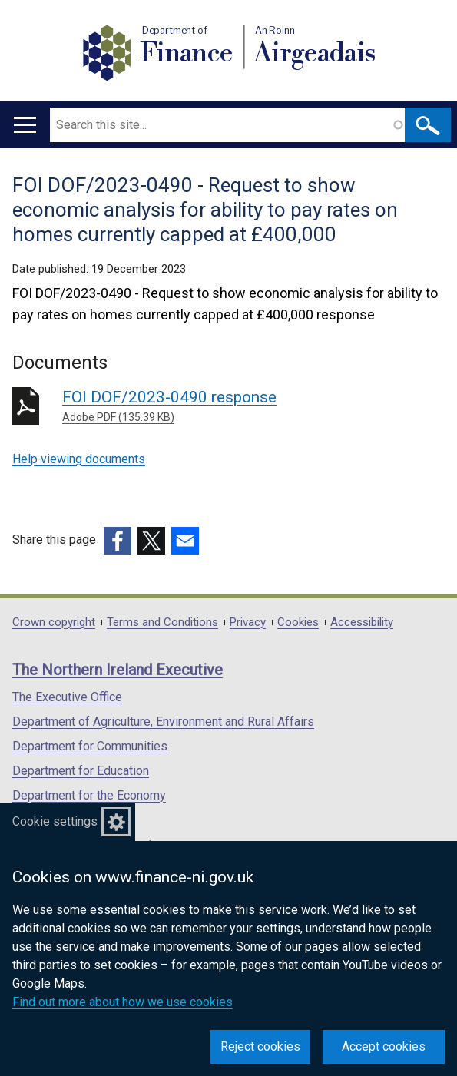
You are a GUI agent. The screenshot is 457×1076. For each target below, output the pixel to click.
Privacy (248, 622)
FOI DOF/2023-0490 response (253, 406)
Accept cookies (384, 1046)
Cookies (298, 622)
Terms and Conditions (162, 622)
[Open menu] (25, 125)
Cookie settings (55, 821)
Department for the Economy (89, 795)
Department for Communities (89, 746)
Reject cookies (260, 1046)
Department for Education (80, 770)
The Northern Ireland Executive (117, 669)
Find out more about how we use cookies (122, 1002)
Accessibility (361, 622)
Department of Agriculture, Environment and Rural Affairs (163, 721)
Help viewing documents (78, 459)
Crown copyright (53, 622)
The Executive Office (67, 697)
